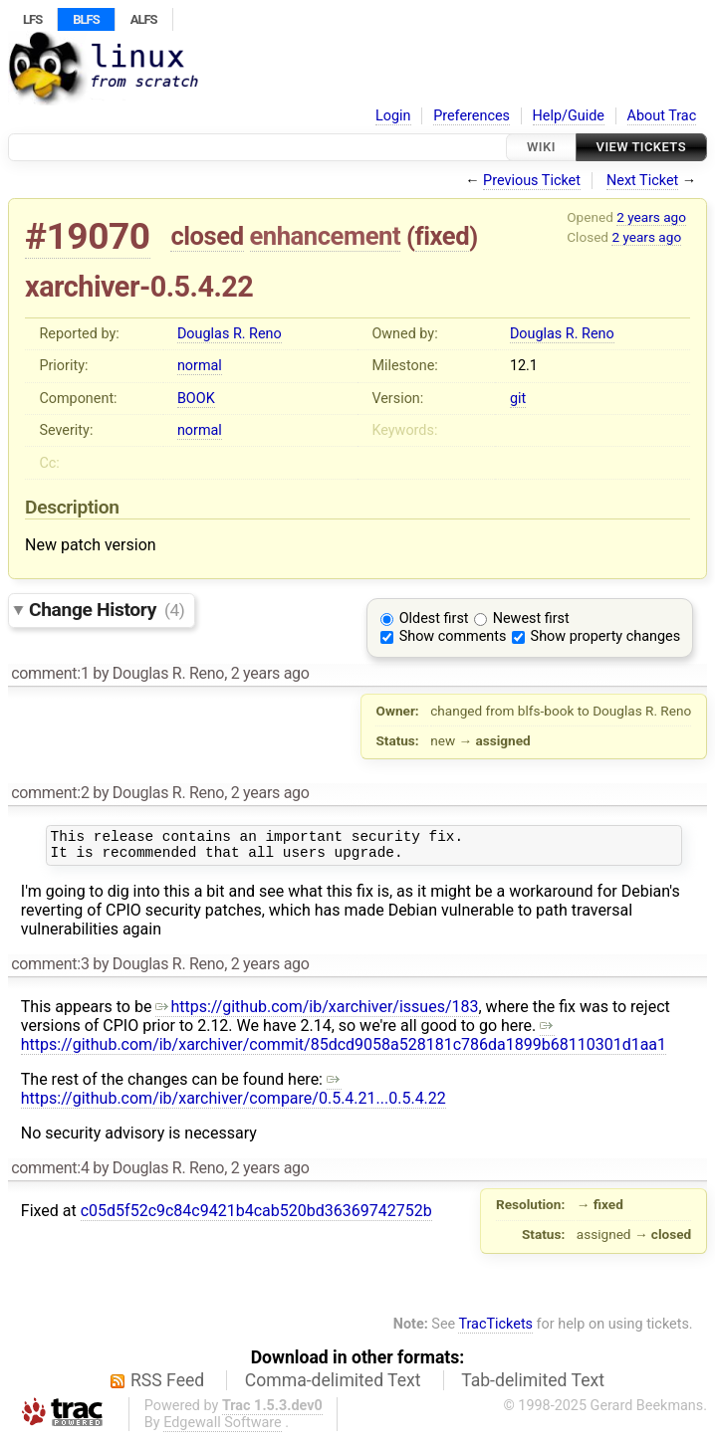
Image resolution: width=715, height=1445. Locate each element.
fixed (442, 236)
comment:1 (50, 673)
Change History (106, 609)
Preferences (471, 115)
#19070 (87, 236)
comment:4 (50, 1173)
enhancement (325, 236)
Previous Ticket (532, 180)
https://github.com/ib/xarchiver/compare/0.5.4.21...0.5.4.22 (233, 1095)
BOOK (196, 398)
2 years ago (651, 217)
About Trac (662, 115)
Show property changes (605, 636)
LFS (32, 19)
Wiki (541, 146)
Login (393, 115)
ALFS (143, 19)
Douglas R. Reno (229, 333)
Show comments (453, 636)
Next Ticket (642, 180)
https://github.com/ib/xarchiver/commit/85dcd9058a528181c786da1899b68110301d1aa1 (343, 1041)
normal (199, 365)
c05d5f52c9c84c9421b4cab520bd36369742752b (256, 1216)
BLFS (86, 19)
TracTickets (495, 1330)
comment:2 (50, 792)
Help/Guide (568, 115)
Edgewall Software (222, 1428)
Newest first (531, 618)
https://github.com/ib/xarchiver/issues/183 (316, 1012)
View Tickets (641, 146)
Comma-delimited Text (333, 1386)
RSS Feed (167, 1386)
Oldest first (434, 618)
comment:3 (50, 969)
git (518, 398)
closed (206, 236)
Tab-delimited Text (532, 1386)
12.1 (524, 365)
